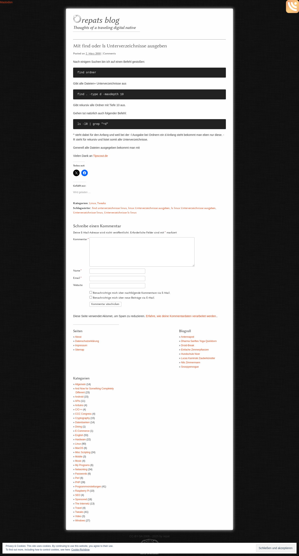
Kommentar (81, 239)
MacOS (79, 448)
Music (78, 460)
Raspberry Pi (82, 490)
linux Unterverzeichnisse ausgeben (149, 208)
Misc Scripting (82, 452)
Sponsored (81, 499)
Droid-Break (187, 345)
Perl (77, 478)
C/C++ (78, 409)
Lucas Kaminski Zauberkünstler (198, 358)
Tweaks (101, 203)
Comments (109, 53)
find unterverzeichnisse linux (109, 208)
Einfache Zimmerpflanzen (195, 349)
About (78, 336)
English (79, 435)
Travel (78, 508)
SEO (77, 495)
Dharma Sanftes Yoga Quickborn (199, 341)
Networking (81, 469)
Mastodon (6, 2)
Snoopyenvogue (190, 366)
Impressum (81, 345)
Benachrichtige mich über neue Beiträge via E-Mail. (124, 297)
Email (77, 278)
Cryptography (82, 418)
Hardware (80, 439)
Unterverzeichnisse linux (88, 212)
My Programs (82, 465)
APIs (77, 401)
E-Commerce (82, 431)
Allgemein (80, 384)
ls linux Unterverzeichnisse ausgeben (193, 208)
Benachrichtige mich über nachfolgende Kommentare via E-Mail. (131, 292)
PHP (77, 482)
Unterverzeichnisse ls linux (120, 212)
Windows (80, 520)
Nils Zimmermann (190, 362)
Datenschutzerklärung (87, 341)
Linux (92, 203)
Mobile (78, 456)
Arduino (79, 405)
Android (79, 396)
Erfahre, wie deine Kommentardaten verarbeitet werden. (181, 316)
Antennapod (187, 336)
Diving (78, 426)
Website (77, 285)
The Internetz (82, 503)
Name (77, 270)
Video (78, 516)
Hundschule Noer (190, 354)
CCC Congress (83, 413)
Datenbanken (82, 422)
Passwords (81, 473)
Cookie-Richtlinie (80, 549)
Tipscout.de (100, 155)
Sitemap (79, 349)
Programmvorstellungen (88, 486)
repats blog (100, 20)
